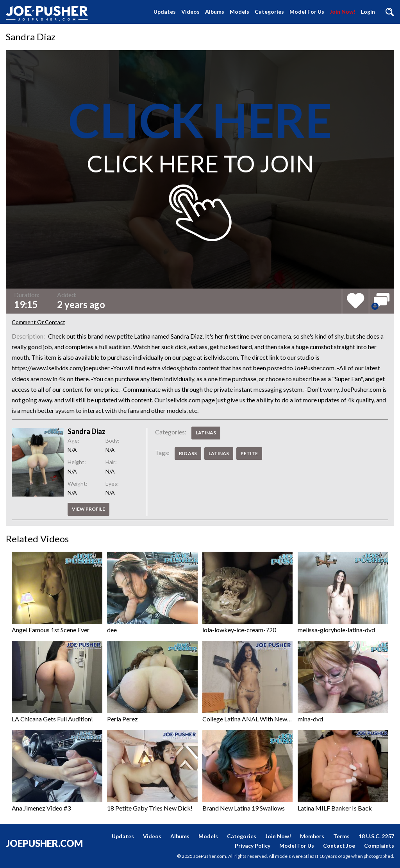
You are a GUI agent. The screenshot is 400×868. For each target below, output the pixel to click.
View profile (88, 509)
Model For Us (306, 11)
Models (239, 11)
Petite (249, 453)
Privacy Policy (252, 845)
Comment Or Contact (38, 322)
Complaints (379, 845)
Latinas (206, 433)
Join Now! (342, 11)
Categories (269, 11)
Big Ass (188, 453)
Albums (214, 11)
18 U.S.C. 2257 (376, 836)
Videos (190, 11)
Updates (165, 11)
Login (368, 11)
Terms (341, 836)
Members (312, 836)
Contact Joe (339, 845)
